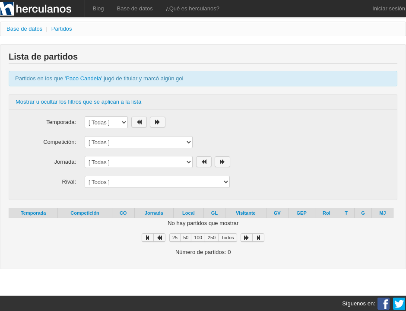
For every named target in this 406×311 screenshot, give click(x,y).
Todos (227, 237)
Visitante (246, 213)
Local (188, 213)
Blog (98, 8)
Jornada (154, 213)
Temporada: (61, 122)
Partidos (61, 28)
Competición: (59, 142)
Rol (326, 213)
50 (185, 237)
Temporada (33, 213)
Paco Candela (83, 78)
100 (198, 237)
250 (212, 237)
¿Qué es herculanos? (192, 8)
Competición (84, 213)
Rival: (69, 181)
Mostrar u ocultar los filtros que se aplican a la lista (78, 101)
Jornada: (65, 162)
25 (175, 237)
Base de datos (135, 8)
